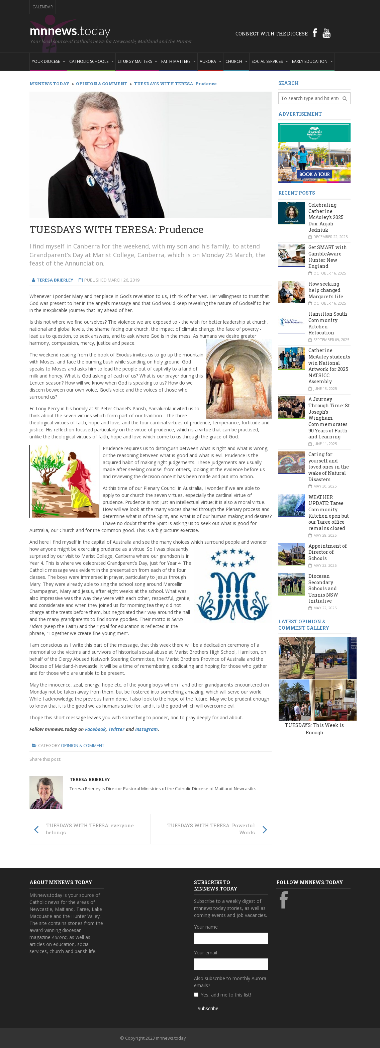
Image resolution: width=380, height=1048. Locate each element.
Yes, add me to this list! (226, 994)
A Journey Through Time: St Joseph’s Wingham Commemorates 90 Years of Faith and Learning (329, 418)
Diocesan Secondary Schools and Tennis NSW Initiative (323, 588)
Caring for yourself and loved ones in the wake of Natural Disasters (328, 467)
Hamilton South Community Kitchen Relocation (327, 323)
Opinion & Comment (82, 745)
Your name (206, 927)
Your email (205, 952)
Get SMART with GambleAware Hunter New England (327, 256)
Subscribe (208, 1008)
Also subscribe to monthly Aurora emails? (230, 981)
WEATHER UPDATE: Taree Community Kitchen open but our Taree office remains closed (328, 512)
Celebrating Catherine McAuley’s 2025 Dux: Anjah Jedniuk (326, 217)
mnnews (70, 30)
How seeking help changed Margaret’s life (325, 290)
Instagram (146, 729)
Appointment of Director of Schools (327, 552)
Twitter (116, 729)
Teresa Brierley (90, 779)
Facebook (95, 729)
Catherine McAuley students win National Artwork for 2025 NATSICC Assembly (329, 366)
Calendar (42, 7)
